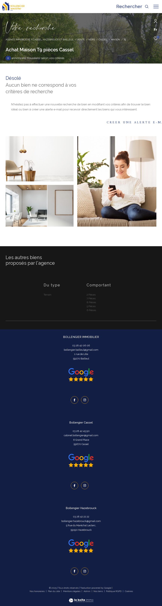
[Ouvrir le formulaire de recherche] (132, 6)
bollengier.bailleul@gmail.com (81, 349)
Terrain (47, 294)
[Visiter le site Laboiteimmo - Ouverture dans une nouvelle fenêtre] (81, 598)
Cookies (129, 591)
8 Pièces (91, 302)
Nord (91, 39)
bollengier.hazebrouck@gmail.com (81, 521)
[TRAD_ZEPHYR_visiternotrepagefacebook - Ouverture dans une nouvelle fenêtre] (74, 400)
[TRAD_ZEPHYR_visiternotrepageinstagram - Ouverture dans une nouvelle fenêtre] (84, 400)
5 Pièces (91, 306)
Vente (81, 39)
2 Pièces (91, 294)
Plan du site (54, 591)
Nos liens (98, 591)
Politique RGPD (114, 591)
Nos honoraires (37, 591)
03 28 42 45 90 (81, 431)
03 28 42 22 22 (81, 516)
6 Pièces (91, 310)
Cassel (103, 39)
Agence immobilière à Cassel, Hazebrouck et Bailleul (40, 39)
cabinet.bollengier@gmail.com (81, 435)
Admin (87, 591)
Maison (115, 39)
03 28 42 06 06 (81, 345)
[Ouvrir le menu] (156, 6)
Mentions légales (72, 591)
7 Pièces (91, 298)
